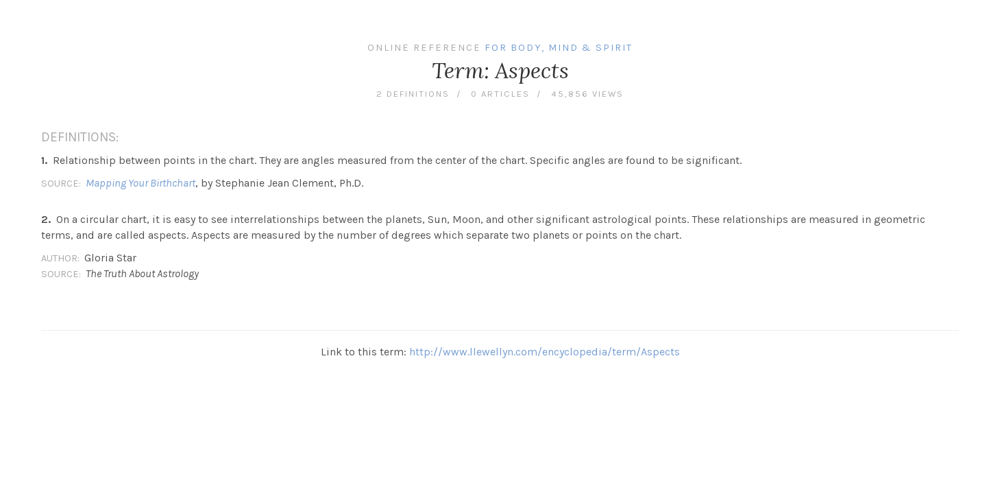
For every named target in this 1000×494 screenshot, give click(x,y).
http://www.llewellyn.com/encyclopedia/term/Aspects (544, 351)
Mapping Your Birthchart (140, 182)
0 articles (500, 94)
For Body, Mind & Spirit (559, 48)
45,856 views (587, 94)
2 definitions (413, 94)
